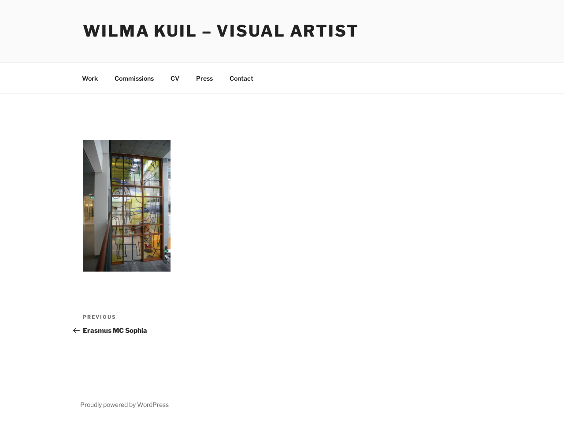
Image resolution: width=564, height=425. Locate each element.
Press (204, 78)
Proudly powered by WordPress (124, 404)
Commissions (134, 78)
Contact (241, 78)
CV (175, 78)
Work (90, 78)
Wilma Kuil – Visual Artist (221, 31)
